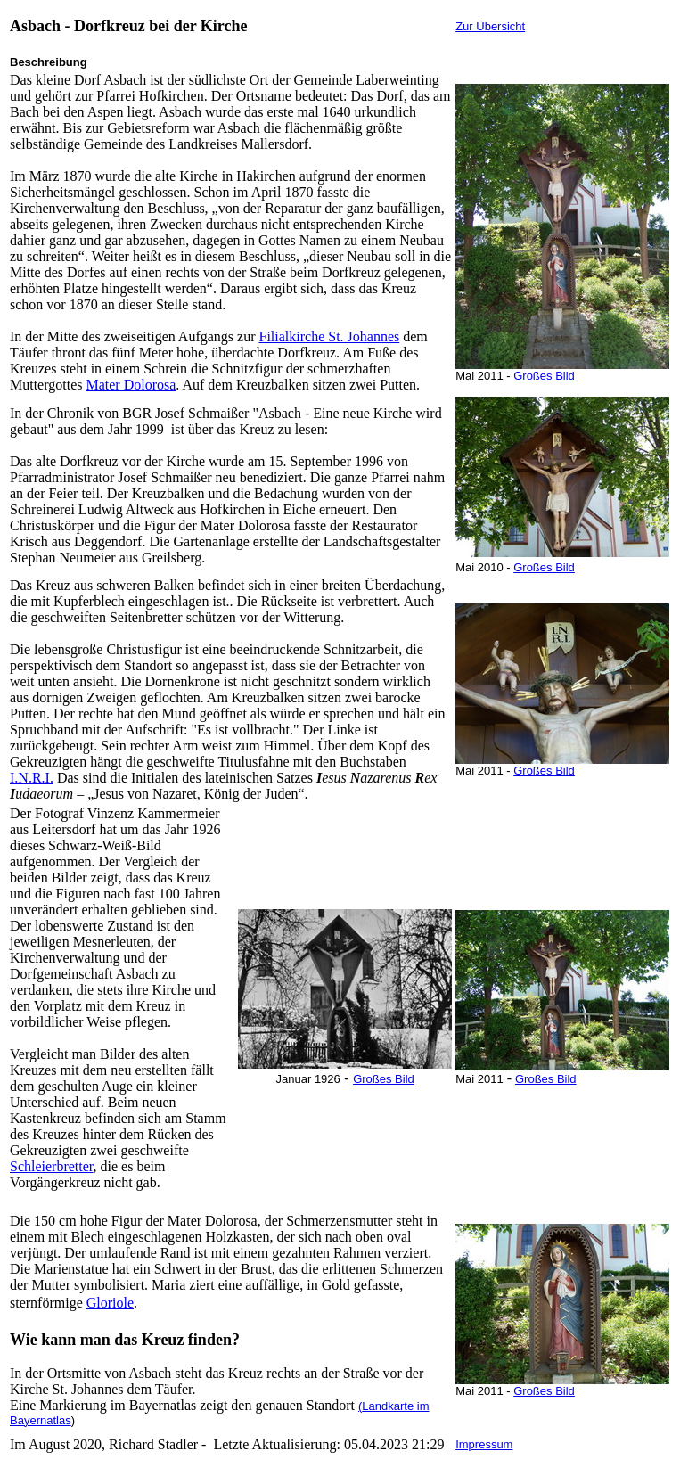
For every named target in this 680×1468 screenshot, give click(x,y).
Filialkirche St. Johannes (328, 336)
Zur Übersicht (490, 26)
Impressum (483, 1444)
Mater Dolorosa (131, 384)
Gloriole (110, 1302)
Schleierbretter (52, 1166)
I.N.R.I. (31, 777)
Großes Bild (383, 1079)
